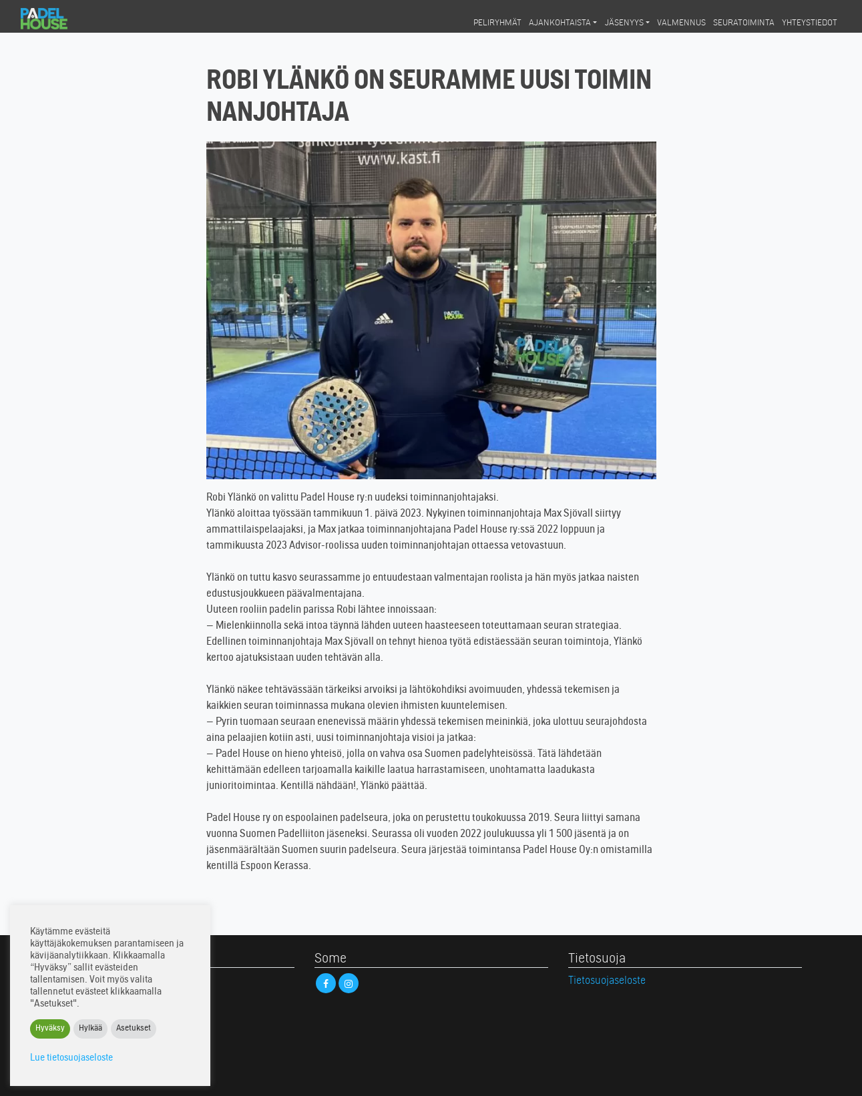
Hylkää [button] (90, 1029)
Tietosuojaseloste (607, 981)
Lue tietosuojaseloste (71, 1058)
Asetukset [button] (133, 1029)
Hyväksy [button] (50, 1029)
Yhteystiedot (809, 23)
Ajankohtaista (560, 23)
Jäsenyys (624, 23)
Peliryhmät (497, 23)
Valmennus (681, 23)
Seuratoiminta (744, 23)
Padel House (56, 18)
